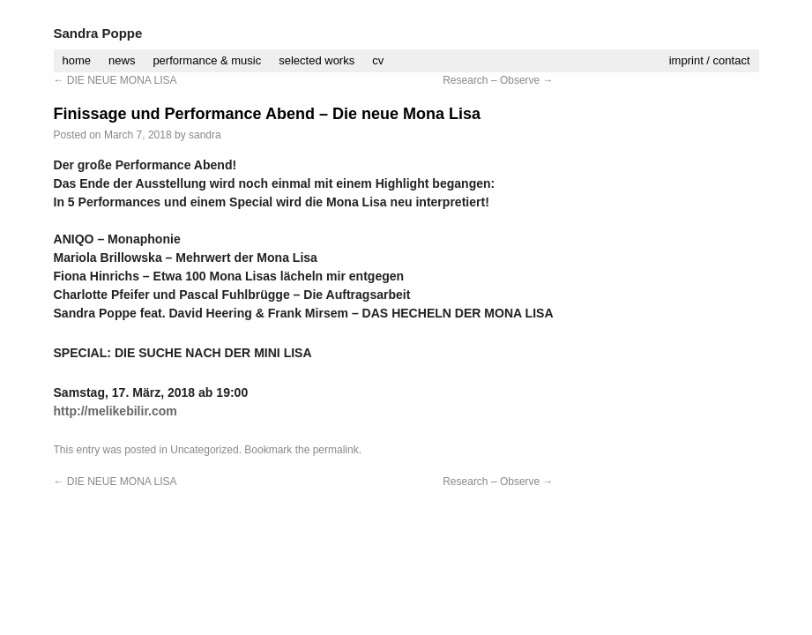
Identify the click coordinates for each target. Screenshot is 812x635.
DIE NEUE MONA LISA (115, 80)
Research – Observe (498, 80)
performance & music (207, 60)
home (77, 60)
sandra (205, 135)
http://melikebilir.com (115, 411)
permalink (336, 450)
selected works (316, 60)
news (121, 60)
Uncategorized (204, 450)
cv (378, 60)
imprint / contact (709, 60)
